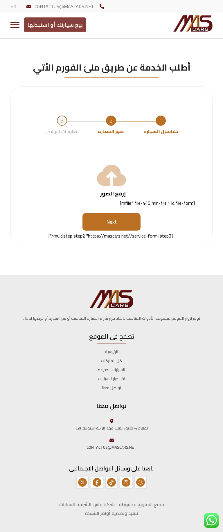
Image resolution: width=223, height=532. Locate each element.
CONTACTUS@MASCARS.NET (64, 6)
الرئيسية (111, 351)
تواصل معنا (111, 387)
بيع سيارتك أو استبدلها (55, 23)
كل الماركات (111, 360)
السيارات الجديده (111, 369)
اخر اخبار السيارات (111, 378)
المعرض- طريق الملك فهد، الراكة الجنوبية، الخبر (111, 425)
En (13, 6)
